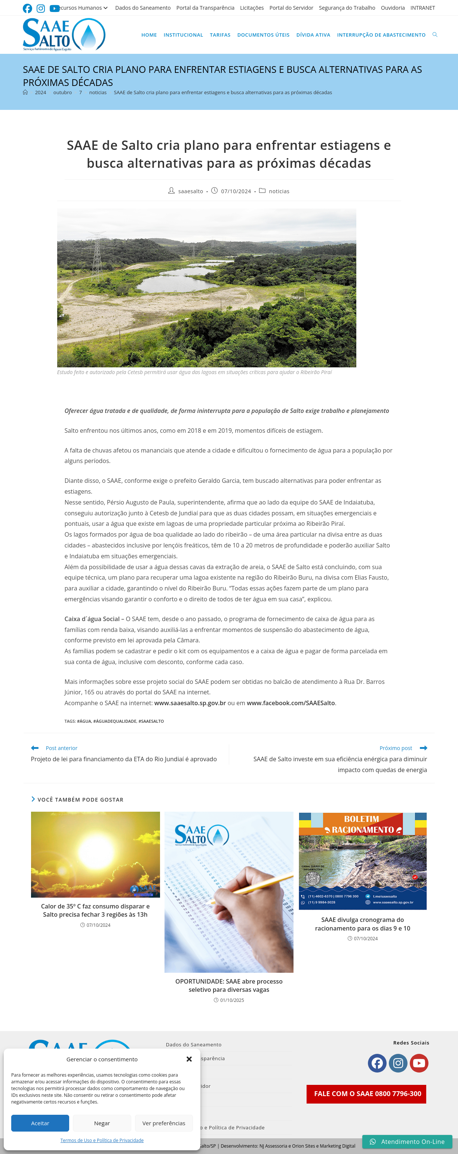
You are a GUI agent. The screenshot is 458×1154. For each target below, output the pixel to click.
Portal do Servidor (292, 7)
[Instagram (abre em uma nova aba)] (40, 8)
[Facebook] (377, 1063)
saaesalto (190, 191)
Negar (102, 1123)
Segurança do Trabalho (347, 7)
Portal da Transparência (205, 7)
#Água (84, 721)
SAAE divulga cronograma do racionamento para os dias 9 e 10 (363, 924)
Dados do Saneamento (142, 7)
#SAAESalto (151, 721)
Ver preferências (163, 1123)
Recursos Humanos (82, 7)
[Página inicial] (25, 92)
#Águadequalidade (114, 721)
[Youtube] (419, 1063)
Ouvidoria (393, 7)
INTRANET (423, 7)
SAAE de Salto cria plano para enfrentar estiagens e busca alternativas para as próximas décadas (223, 92)
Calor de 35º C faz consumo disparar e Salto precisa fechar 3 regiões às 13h (95, 910)
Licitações (252, 7)
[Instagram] (398, 1063)
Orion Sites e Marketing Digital (323, 1146)
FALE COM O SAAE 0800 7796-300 (367, 1093)
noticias (279, 191)
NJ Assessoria (273, 1146)
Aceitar (40, 1123)
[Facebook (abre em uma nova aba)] (28, 8)
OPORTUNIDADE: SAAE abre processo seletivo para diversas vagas (229, 985)
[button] (189, 1059)
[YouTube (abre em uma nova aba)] (54, 8)
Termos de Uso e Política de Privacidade (102, 1140)
